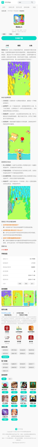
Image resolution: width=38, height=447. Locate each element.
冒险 (11, 34)
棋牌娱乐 (22, 353)
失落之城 (33, 390)
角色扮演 (22, 350)
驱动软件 (22, 364)
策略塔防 (14, 367)
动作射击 (5, 350)
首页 (3, 7)
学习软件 (22, 367)
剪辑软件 (31, 367)
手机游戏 (16, 11)
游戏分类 (11, 7)
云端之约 (5, 417)
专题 (34, 7)
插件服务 (5, 367)
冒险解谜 (22, 11)
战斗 (17, 34)
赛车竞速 (14, 350)
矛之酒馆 (5, 403)
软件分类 (19, 7)
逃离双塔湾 (14, 403)
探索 (4, 34)
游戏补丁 (31, 364)
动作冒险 (5, 364)
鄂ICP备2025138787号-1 (19, 442)
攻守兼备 (23, 390)
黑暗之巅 (33, 403)
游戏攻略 (26, 7)
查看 (5, 392)
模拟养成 (31, 350)
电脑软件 (14, 364)
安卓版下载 (19, 38)
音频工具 (5, 371)
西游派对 (14, 417)
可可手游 (10, 11)
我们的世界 (5, 390)
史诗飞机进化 (24, 403)
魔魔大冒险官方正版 (17, 390)
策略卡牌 (14, 353)
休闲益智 (31, 353)
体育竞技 (5, 353)
